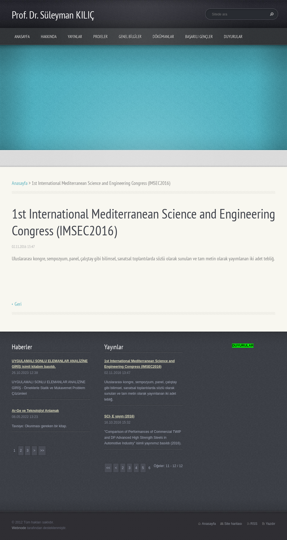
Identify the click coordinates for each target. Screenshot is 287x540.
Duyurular (233, 36)
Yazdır (270, 524)
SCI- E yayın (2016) (119, 416)
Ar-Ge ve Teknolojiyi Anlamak (35, 411)
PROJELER (100, 36)
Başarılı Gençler (199, 36)
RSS (254, 524)
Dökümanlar (163, 36)
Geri (18, 304)
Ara (271, 14)
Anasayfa (22, 36)
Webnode (19, 528)
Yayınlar (75, 36)
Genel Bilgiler (130, 36)
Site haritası (233, 524)
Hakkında (49, 36)
